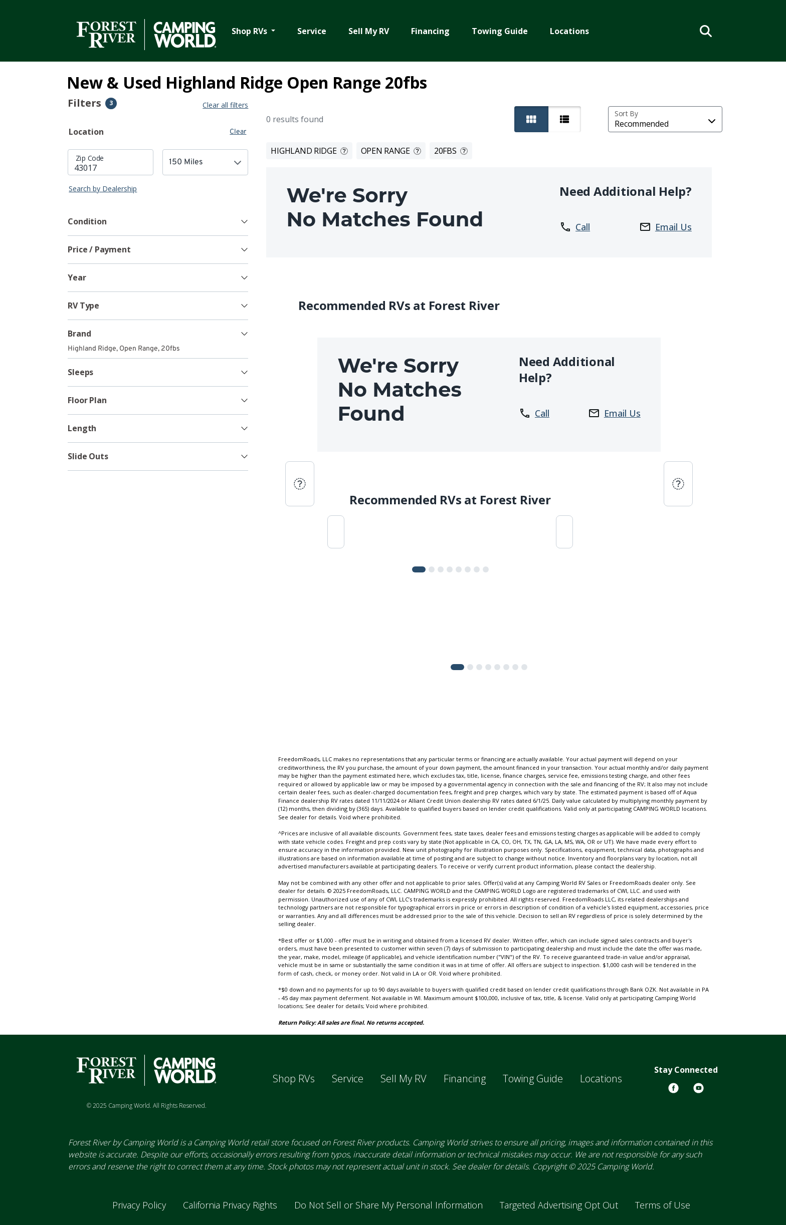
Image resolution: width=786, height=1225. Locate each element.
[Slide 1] (432, 569)
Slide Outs (88, 456)
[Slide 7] (486, 569)
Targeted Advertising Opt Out (559, 1205)
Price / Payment (99, 249)
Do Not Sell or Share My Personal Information (388, 1205)
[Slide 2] (441, 569)
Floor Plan (87, 400)
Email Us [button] (665, 227)
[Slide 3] (450, 569)
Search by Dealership (103, 188)
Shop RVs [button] (250, 31)
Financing (430, 31)
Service (311, 31)
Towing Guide (500, 31)
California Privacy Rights (230, 1205)
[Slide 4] (459, 569)
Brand (79, 333)
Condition (87, 221)
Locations (569, 31)
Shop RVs (294, 1078)
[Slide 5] (468, 569)
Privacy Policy (139, 1205)
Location (86, 131)
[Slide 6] (477, 569)
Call (574, 227)
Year (77, 277)
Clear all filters (225, 105)
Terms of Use (662, 1205)
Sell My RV (368, 31)
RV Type (83, 305)
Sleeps (80, 372)
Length (82, 428)
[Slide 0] (419, 569)
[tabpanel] (158, 171)
